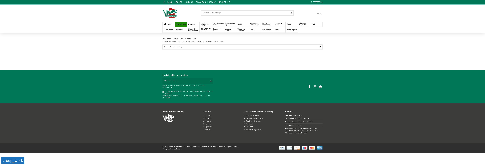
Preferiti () (316, 2)
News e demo (224, 2)
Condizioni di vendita (253, 121)
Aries (180, 149)
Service (212, 2)
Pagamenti (249, 124)
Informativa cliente (252, 116)
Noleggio (189, 2)
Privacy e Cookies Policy (254, 118)
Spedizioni (249, 127)
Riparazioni (201, 2)
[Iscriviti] (211, 81)
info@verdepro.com (295, 125)
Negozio (179, 2)
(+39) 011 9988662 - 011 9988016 (300, 122)
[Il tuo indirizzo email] (185, 81)
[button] (193, 24)
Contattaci (208, 118)
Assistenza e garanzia (253, 130)
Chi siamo (208, 116)
